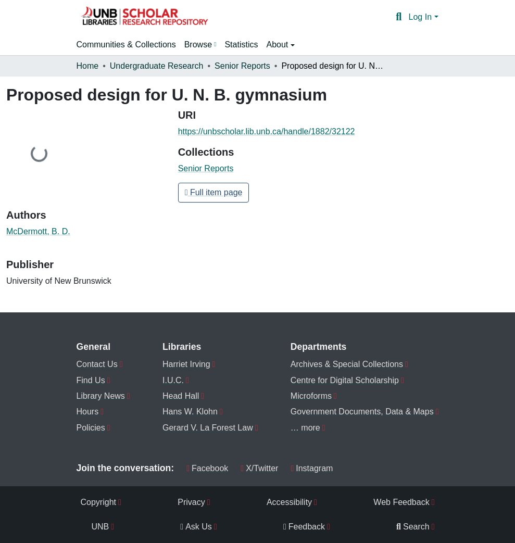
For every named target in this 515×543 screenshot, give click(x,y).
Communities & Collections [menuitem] (126, 44)
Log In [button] (421, 16)
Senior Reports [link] (242, 65)
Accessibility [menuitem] (289, 502)
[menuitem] (200, 44)
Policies (91, 427)
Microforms (311, 396)
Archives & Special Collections (347, 364)
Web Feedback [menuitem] (401, 502)
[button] (144, 17)
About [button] (278, 44)
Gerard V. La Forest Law (207, 427)
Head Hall (180, 396)
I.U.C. (173, 380)
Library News (101, 396)
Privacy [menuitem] (191, 502)
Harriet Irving (186, 364)
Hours (88, 411)
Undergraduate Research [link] (157, 65)
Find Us (91, 380)
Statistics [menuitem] (241, 44)
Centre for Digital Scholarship (345, 380)
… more (305, 427)
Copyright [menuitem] (98, 502)
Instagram (312, 468)
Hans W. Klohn (190, 411)
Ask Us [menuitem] (196, 526)
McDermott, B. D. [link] (38, 231)
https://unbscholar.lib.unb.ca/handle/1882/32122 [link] (266, 131)
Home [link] (88, 65)
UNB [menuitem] (100, 526)
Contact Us (97, 364)
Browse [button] (198, 44)
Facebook (207, 468)
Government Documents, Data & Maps (362, 411)
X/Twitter (259, 468)
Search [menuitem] (413, 526)
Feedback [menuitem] (304, 526)
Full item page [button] (214, 192)
